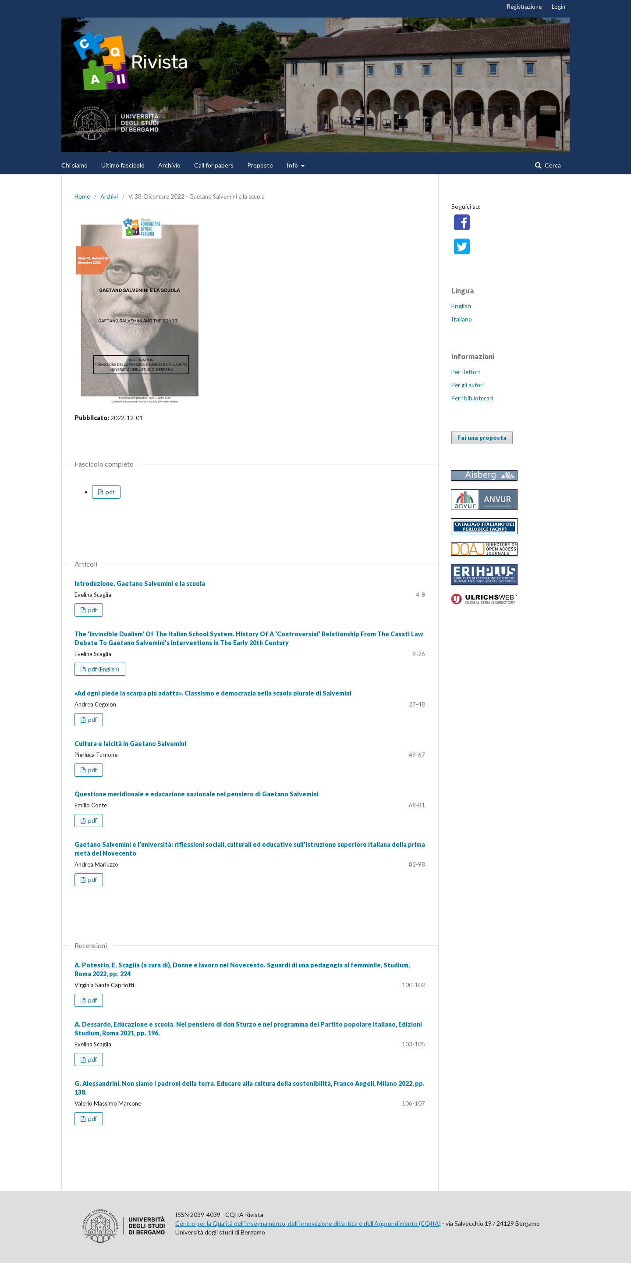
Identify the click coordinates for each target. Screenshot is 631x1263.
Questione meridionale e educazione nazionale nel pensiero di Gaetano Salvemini (196, 794)
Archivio (169, 165)
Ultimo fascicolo (123, 165)
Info (293, 165)
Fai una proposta (482, 437)
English (461, 306)
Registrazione (524, 6)
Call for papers (214, 165)
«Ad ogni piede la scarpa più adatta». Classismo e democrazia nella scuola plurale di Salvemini (212, 693)
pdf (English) (103, 669)
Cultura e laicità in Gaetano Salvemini (130, 743)
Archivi (109, 196)
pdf (109, 492)
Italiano (461, 319)
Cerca (552, 165)
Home (82, 196)
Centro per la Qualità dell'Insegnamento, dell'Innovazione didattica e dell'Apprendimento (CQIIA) (308, 1223)
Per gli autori (467, 385)
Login (558, 6)
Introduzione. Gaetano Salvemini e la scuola (139, 583)
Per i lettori (465, 371)
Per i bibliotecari (472, 398)
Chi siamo (74, 165)
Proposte (260, 165)
